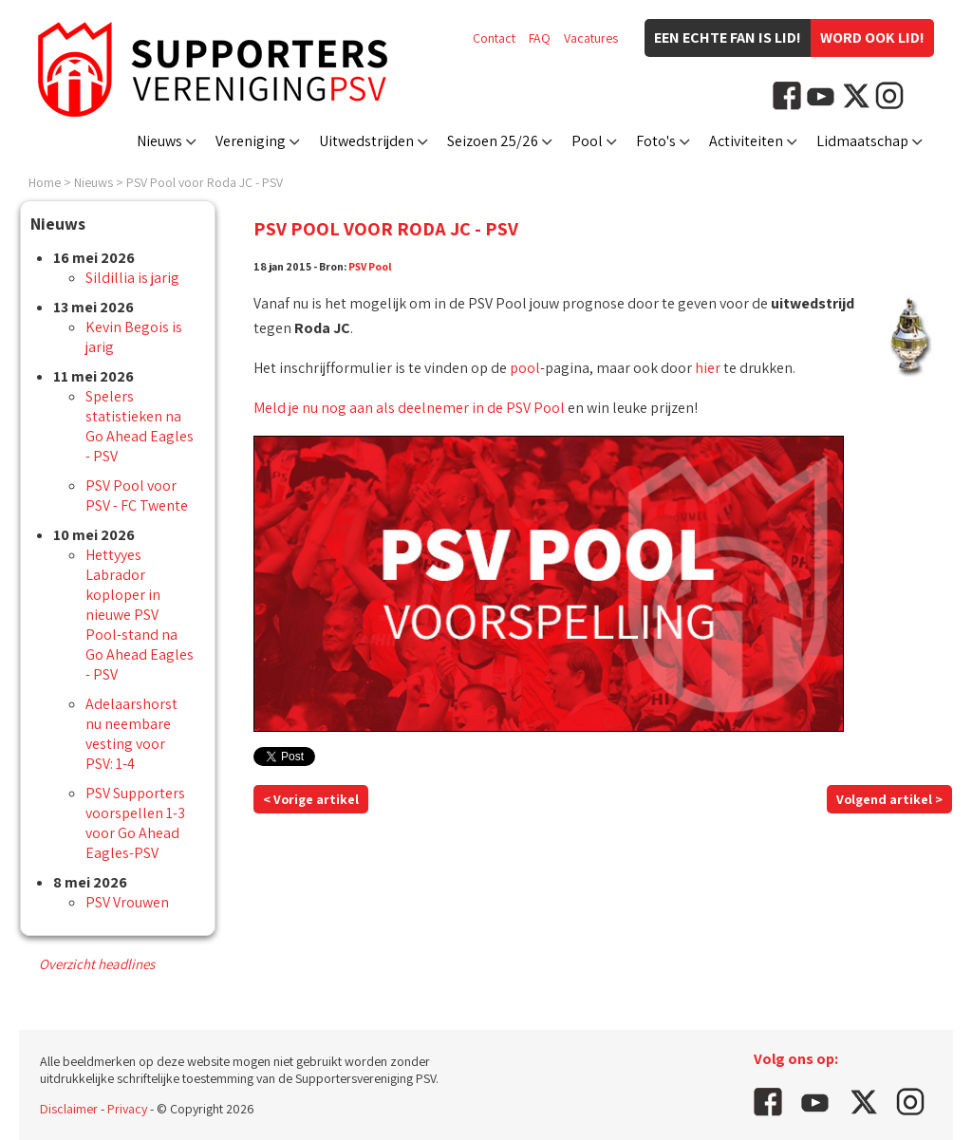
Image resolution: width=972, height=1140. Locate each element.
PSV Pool (370, 266)
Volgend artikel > (889, 799)
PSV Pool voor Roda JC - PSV (204, 182)
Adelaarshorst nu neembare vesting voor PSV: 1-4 (131, 734)
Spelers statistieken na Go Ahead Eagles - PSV (139, 426)
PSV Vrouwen (127, 902)
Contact (494, 38)
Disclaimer (69, 1108)
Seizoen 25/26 (492, 141)
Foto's (656, 141)
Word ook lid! (872, 37)
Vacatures (591, 38)
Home (44, 182)
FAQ (540, 38)
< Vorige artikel (311, 799)
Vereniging (250, 141)
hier (707, 368)
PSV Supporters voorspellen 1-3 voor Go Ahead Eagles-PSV (135, 823)
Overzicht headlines (97, 964)
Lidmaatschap (862, 141)
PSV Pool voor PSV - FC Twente (136, 495)
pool (525, 368)
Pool (587, 141)
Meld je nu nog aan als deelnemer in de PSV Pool (409, 408)
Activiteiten (746, 141)
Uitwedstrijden (366, 141)
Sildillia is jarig (132, 278)
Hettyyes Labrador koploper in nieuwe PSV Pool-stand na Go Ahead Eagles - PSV (139, 614)
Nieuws (159, 141)
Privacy (127, 1108)
